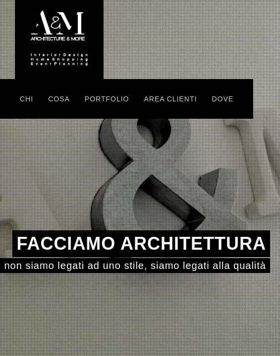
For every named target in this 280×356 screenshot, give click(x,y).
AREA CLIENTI (170, 99)
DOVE (222, 99)
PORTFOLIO (107, 99)
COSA (59, 99)
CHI (26, 99)
